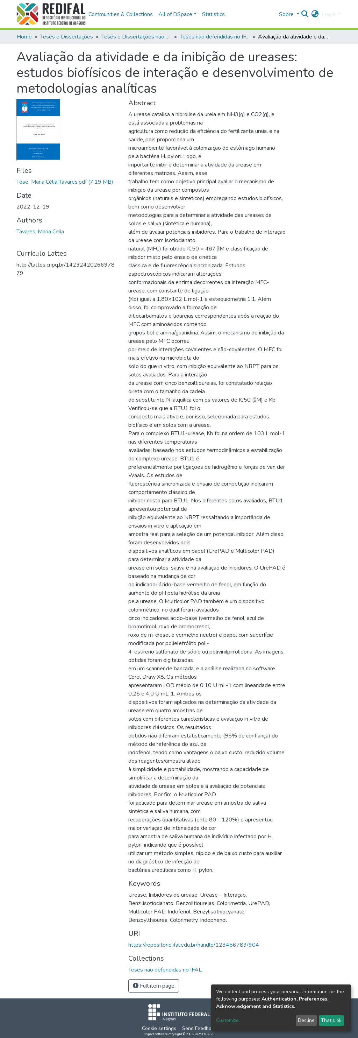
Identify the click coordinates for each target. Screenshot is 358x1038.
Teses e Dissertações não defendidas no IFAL (136, 37)
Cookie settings (159, 1028)
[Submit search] (305, 14)
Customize (227, 1020)
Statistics (213, 14)
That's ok (331, 1020)
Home (24, 37)
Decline (306, 1020)
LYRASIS (208, 1034)
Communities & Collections (120, 14)
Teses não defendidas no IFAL (215, 37)
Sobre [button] (287, 14)
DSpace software (156, 1034)
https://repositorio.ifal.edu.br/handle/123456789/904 (193, 945)
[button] (315, 14)
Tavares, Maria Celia (40, 231)
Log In (329, 14)
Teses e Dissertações (66, 37)
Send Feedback (199, 1028)
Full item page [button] (153, 986)
